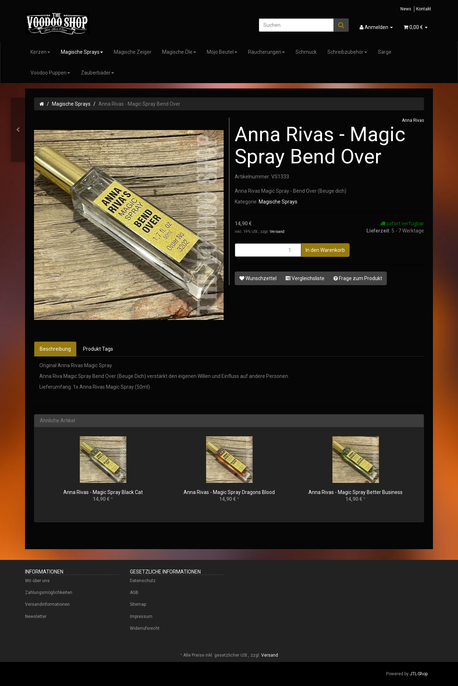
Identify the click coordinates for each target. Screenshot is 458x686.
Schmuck (306, 52)
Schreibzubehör (347, 52)
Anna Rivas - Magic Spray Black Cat (103, 492)
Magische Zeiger (132, 52)
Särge (384, 52)
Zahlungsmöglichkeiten (48, 592)
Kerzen (40, 52)
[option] (103, 474)
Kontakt (423, 8)
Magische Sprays (82, 52)
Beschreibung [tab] (55, 349)
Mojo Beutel (222, 52)
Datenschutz (143, 580)
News (405, 8)
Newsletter (36, 616)
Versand (277, 231)
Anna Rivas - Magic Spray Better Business (355, 492)
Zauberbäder (97, 73)
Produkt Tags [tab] (98, 349)
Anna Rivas (413, 120)
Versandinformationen (47, 604)
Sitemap (138, 604)
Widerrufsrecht (145, 628)
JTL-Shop (419, 673)
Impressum (141, 616)
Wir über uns (37, 580)
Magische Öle (179, 52)
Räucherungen (266, 52)
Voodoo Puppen (50, 73)
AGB (134, 592)
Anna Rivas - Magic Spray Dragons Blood (229, 492)
